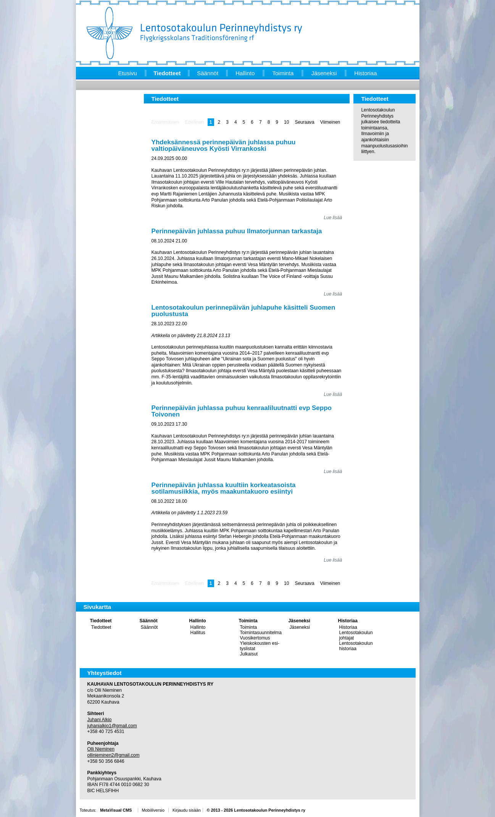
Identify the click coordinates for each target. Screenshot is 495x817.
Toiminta (248, 620)
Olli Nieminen (100, 749)
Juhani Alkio (99, 719)
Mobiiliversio (153, 810)
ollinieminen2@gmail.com (113, 755)
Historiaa (348, 620)
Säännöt (149, 620)
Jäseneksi (299, 620)
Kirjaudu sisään (187, 810)
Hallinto (197, 620)
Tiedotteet (101, 620)
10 (286, 122)
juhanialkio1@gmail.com (112, 725)
